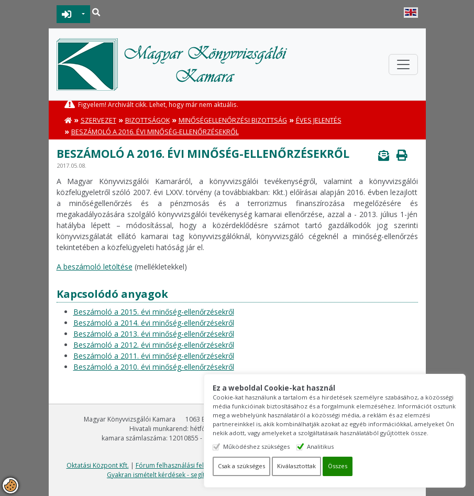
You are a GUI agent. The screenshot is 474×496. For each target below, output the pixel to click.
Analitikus (320, 446)
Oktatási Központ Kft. (98, 465)
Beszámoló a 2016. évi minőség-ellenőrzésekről (155, 131)
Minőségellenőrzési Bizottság (233, 120)
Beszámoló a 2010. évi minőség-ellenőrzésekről (153, 367)
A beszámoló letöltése (95, 267)
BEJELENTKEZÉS (67, 14)
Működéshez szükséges (256, 446)
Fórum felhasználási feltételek (180, 465)
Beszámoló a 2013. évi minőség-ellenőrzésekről (153, 334)
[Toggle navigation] (403, 64)
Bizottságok (147, 120)
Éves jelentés (318, 120)
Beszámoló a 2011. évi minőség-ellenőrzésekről (153, 356)
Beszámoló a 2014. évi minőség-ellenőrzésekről (153, 323)
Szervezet (98, 120)
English (411, 12)
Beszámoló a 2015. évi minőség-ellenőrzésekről (153, 312)
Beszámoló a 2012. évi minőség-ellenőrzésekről (153, 345)
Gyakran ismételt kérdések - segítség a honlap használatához (197, 474)
